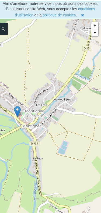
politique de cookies (59, 15)
